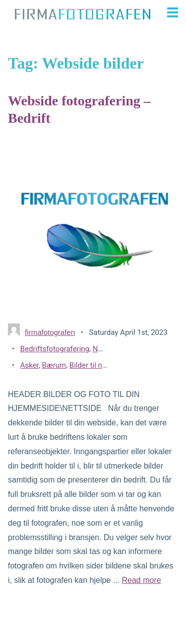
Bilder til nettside (97, 365)
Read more (141, 580)
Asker (29, 365)
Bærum (54, 365)
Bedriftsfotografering (54, 348)
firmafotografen (50, 332)
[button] (169, 12)
